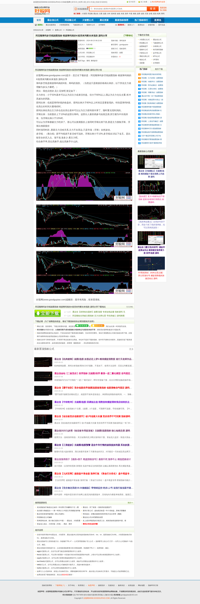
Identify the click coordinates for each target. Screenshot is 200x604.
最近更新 (104, 20)
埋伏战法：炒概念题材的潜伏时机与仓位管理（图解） (103, 514)
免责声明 (91, 585)
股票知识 (141, 25)
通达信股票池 (51, 25)
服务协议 (121, 585)
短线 (118, 14)
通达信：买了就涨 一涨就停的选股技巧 (97, 507)
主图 (100, 14)
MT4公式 (156, 56)
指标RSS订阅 (153, 585)
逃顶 (154, 14)
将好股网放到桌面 (158, 2)
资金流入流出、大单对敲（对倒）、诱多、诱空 (54, 524)
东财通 (141, 63)
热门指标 (163, 10)
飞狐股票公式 (78, 25)
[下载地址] (128, 35)
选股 (104, 14)
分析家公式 (157, 46)
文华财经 (101, 25)
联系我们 (81, 585)
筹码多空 (94, 61)
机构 (158, 14)
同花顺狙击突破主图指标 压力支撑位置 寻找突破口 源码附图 (98, 316)
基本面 (113, 14)
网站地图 (141, 585)
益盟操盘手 (143, 46)
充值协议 (111, 585)
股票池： (41, 25)
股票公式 (58, 30)
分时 (108, 14)
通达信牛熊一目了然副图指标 (152, 96)
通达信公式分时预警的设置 (93, 517)
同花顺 (90, 14)
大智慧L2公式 (144, 40)
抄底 (150, 14)
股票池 (157, 20)
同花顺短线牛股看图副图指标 (152, 132)
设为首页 (132, 2)
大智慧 (84, 14)
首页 (39, 20)
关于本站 (71, 585)
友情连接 (131, 585)
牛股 (130, 14)
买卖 (146, 14)
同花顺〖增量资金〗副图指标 (152, 92)
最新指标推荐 (121, 20)
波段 (142, 14)
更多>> (130, 503)
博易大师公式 (144, 56)
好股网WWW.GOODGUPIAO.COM (97, 598)
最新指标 (163, 7)
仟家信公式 (143, 53)
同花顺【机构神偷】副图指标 (152, 103)
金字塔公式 (157, 53)
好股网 (48, 30)
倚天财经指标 (158, 50)
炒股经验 (151, 25)
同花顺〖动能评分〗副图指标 (152, 82)
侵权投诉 (77, 343)
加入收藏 (144, 2)
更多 (131, 349)
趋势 (138, 14)
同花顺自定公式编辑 (44, 517)
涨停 (126, 14)
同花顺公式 (70, 20)
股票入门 (131, 25)
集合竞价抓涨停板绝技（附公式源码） (51, 514)
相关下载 (159, 69)
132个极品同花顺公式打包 (151, 136)
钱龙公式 (142, 60)
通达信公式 (52, 20)
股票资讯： (122, 25)
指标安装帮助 (47, 585)
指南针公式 (91, 25)
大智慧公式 (87, 20)
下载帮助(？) (60, 585)
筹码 (162, 14)
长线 (122, 14)
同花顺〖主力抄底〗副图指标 (152, 78)
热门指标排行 (141, 20)
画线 (134, 14)
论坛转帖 (129, 307)
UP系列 (156, 60)
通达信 (95, 14)
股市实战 (161, 25)
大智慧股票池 (64, 25)
